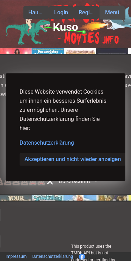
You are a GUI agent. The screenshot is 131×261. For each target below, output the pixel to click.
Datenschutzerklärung (47, 142)
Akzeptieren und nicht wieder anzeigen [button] (72, 159)
